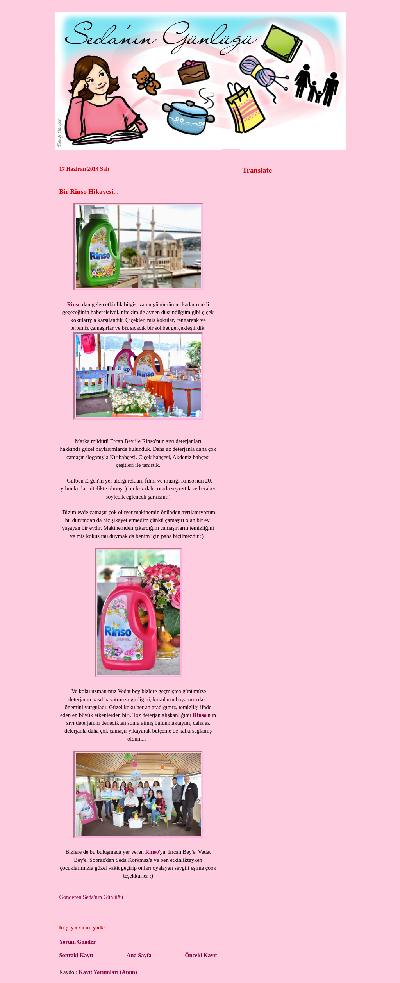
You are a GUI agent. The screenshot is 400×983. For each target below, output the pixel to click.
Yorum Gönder (77, 941)
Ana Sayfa (139, 955)
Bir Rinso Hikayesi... (89, 191)
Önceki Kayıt (201, 955)
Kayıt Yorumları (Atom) (108, 972)
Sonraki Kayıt (76, 955)
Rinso (73, 304)
